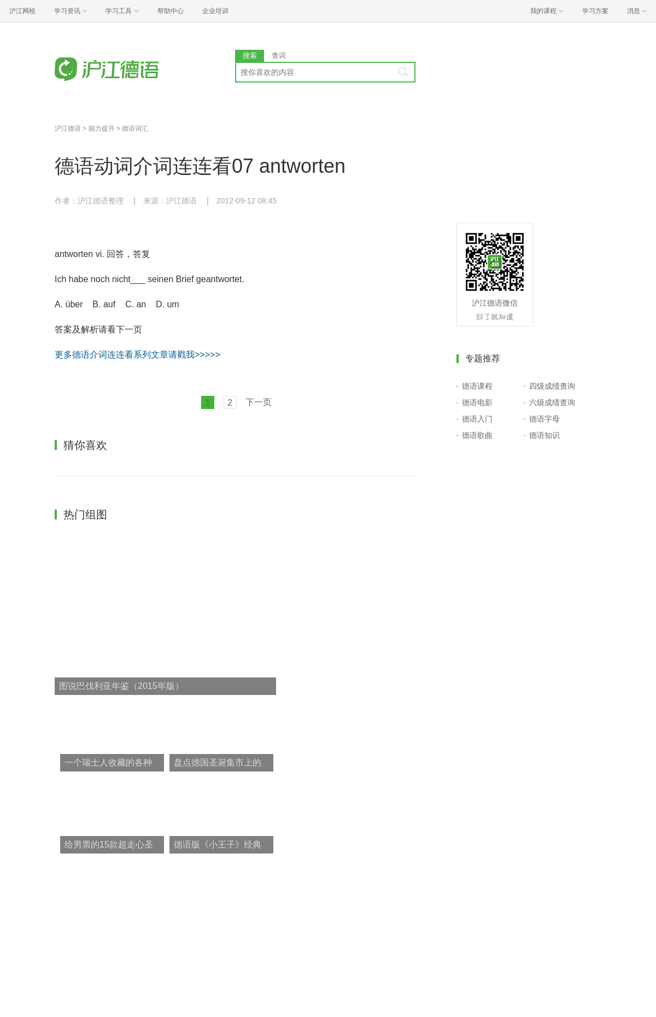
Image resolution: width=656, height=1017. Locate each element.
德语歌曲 (477, 435)
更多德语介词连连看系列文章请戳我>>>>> (137, 354)
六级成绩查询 (552, 402)
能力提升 (102, 128)
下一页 (258, 402)
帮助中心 (170, 11)
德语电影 (477, 402)
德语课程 (477, 386)
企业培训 (215, 11)
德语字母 (544, 418)
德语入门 (477, 418)
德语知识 (544, 435)
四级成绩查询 (552, 386)
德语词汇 (135, 128)
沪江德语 (68, 128)
